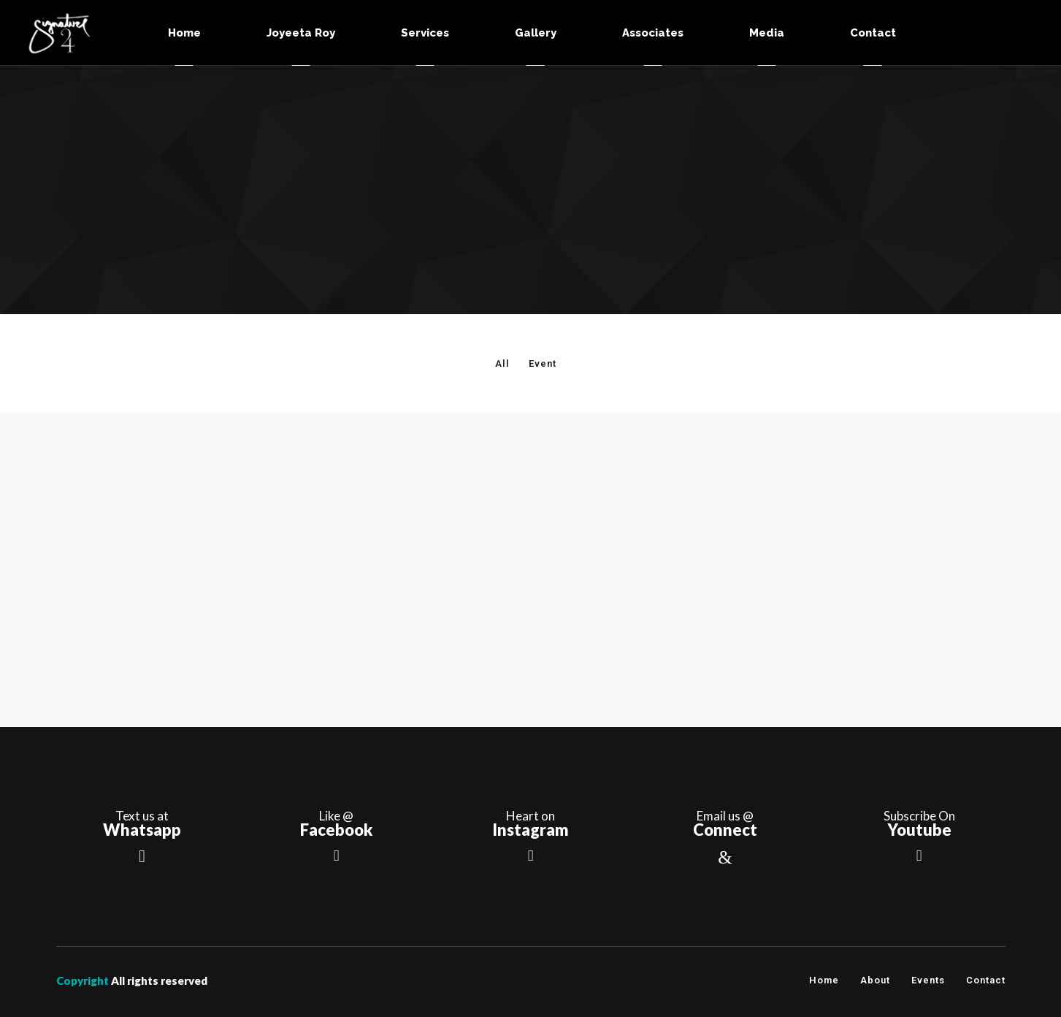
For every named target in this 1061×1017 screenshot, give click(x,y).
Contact (986, 980)
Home (824, 980)
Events (928, 980)
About (875, 980)
